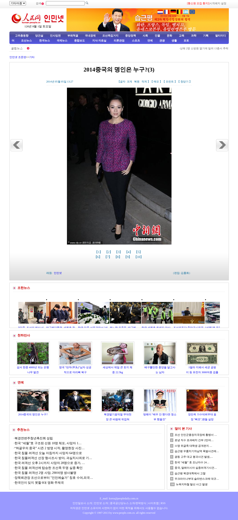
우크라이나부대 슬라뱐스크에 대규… (197, 478)
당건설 (39, 35)
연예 (150, 40)
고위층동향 (21, 35)
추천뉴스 (23, 429)
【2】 (109, 252)
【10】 (139, 257)
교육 (181, 35)
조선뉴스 (26, 40)
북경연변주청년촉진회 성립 (34, 438)
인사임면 (55, 35)
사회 (145, 35)
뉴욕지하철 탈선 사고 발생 (192, 484)
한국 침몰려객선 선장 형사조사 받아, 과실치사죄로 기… (53, 458)
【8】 (118, 257)
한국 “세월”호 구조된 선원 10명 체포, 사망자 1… (48, 443)
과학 (193, 35)
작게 (144, 81)
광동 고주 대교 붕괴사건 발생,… (194, 456)
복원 (136, 81)
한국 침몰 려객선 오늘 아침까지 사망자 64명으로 (49, 453)
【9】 (128, 257)
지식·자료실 (99, 40)
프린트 (170, 81)
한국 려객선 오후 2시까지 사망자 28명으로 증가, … (50, 463)
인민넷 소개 (100, 503)
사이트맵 (153, 503)
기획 (205, 35)
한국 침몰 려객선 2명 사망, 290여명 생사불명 (46, 472)
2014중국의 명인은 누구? (32, 414)
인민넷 (58, 273)
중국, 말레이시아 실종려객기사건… (196, 467)
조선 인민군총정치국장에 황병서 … (196, 434)
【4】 (129, 252)
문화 (169, 35)
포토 (186, 40)
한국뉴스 (44, 40)
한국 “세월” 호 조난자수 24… (192, 462)
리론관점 (119, 40)
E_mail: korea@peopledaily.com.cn (119, 498)
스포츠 (135, 40)
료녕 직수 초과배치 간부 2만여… (194, 440)
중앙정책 (130, 35)
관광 (162, 40)
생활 (174, 40)
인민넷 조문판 (17, 57)
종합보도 (79, 40)
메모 (156, 81)
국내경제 (90, 35)
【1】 (99, 252)
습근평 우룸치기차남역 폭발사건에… (197, 451)
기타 (31, 57)
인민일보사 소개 (82, 503)
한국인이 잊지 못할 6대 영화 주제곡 (39, 482)
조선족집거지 (110, 35)
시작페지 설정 (218, 3)
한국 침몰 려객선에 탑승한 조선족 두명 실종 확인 (49, 468)
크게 (129, 81)
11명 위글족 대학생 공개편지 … (193, 445)
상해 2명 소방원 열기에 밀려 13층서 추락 (207, 48)
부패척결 (72, 35)
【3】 (119, 252)
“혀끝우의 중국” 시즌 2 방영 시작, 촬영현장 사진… (50, 448)
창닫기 (184, 81)
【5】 (139, 252)
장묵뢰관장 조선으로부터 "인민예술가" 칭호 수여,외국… (54, 477)
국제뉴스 (62, 40)
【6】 (98, 257)
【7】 (108, 257)
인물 (157, 35)
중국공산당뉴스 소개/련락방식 (128, 503)
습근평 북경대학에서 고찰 (190, 473)
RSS (163, 503)
